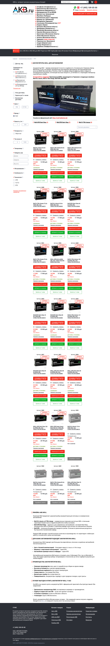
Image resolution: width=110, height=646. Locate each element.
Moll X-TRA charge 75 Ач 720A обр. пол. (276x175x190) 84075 (40, 205)
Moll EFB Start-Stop (63, 122)
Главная (15, 58)
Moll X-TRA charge (85, 122)
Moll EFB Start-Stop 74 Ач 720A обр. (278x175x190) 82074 (39, 316)
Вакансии (55, 54)
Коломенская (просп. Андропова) (46, 17)
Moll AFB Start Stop (41, 122)
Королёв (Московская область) (46, 32)
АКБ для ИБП (36, 51)
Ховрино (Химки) (41, 25)
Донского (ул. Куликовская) (44, 14)
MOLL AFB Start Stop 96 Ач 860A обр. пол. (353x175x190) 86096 (74, 372)
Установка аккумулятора (74, 611)
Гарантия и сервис (91, 611)
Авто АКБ (23, 51)
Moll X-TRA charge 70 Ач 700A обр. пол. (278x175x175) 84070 (40, 260)
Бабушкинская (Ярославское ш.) (46, 8)
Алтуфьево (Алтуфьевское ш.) (45, 7)
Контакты (94, 51)
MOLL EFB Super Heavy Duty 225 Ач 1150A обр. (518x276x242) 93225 (57, 428)
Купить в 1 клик (40, 180)
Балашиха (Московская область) (46, 26)
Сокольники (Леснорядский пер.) (48, 23)
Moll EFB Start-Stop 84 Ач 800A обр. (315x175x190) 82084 (56, 316)
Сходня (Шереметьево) (43, 43)
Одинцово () (45, 39)
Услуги (71, 51)
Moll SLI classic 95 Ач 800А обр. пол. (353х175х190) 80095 (56, 205)
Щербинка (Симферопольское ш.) (46, 46)
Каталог (16, 51)
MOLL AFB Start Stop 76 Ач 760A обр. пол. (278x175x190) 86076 (74, 483)
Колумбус (82, 10)
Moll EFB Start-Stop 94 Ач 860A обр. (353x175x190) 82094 (39, 372)
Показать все (16, 88)
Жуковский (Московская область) (46, 30)
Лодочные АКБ (45, 51)
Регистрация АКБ (71, 617)
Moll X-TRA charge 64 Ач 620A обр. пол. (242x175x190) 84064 (74, 149)
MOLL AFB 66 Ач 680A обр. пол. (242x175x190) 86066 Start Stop (57, 260)
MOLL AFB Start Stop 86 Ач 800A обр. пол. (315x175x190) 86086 (57, 372)
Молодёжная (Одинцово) (44, 21)
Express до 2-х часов (40, 172)
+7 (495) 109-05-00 (88, 7)
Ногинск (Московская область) (45, 37)
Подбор (52, 51)
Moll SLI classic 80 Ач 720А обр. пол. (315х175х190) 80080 (39, 483)
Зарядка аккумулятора (73, 614)
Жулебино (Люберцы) (43, 16)
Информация (77, 51)
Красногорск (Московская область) (47, 34)
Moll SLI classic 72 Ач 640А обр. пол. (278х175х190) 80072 (74, 428)
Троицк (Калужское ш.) (43, 44)
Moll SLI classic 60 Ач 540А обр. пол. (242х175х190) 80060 (39, 149)
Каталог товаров (57, 607)
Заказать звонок (92, 10)
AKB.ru (43, 601)
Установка (65, 51)
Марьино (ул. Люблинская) (44, 19)
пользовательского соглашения (49, 638)
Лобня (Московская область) (45, 35)
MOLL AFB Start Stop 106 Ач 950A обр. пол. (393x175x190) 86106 (40, 428)
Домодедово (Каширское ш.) (45, 28)
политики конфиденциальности (33, 638)
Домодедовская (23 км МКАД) (45, 12)
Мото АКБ (29, 51)
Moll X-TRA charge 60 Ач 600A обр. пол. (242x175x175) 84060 (57, 149)
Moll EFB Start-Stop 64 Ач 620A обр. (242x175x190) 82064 (74, 205)
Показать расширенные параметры (19, 191)
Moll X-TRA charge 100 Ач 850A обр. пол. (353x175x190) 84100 (74, 260)
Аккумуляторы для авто (25, 58)
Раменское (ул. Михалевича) (45, 41)
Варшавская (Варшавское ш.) (45, 10)
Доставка (58, 51)
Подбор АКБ (55, 623)
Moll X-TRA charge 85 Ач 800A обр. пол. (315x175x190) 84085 (57, 483)
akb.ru (17, 640)
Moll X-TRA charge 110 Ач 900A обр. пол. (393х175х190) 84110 (74, 316)
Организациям (86, 51)
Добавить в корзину (40, 176)
